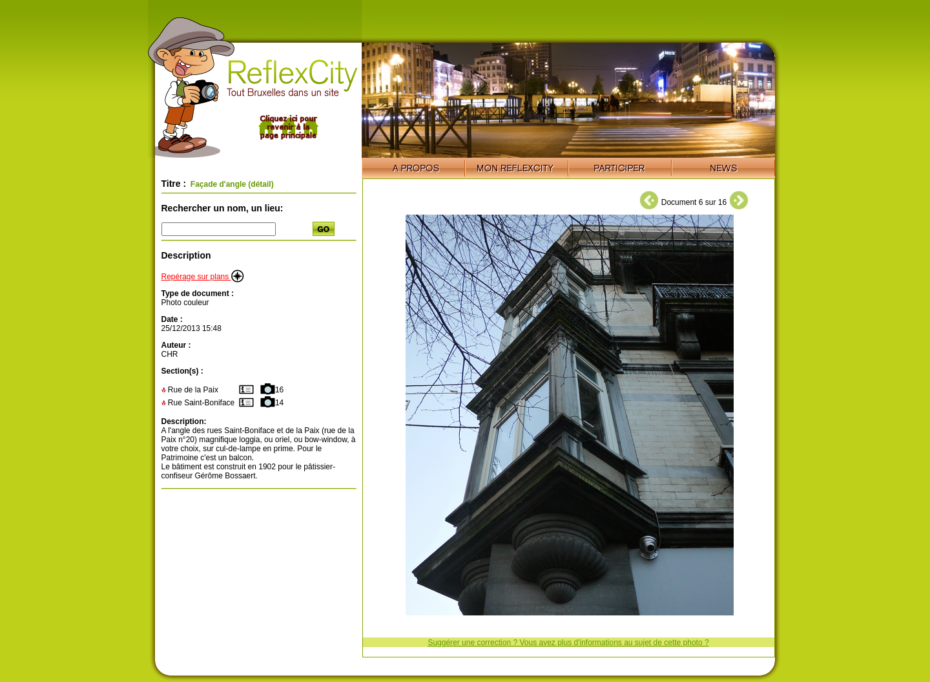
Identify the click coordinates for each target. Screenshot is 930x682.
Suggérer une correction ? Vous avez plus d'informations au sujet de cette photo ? (568, 642)
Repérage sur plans (202, 276)
